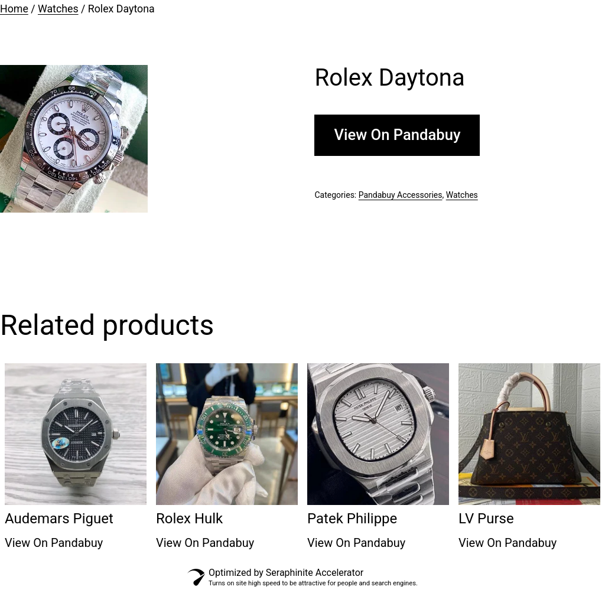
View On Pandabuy (397, 135)
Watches (58, 9)
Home (14, 9)
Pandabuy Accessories (401, 195)
